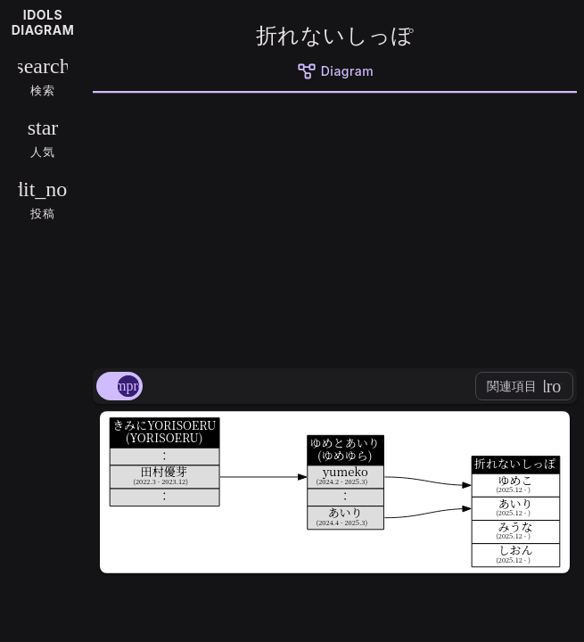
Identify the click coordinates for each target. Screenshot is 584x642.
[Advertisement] (335, 227)
